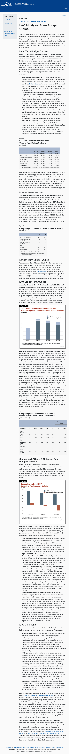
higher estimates (34, 84)
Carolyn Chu (8, 23)
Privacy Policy (50, 747)
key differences (41, 271)
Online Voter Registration (37, 747)
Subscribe (9, 747)
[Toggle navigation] (65, 9)
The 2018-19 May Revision (32, 21)
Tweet (64, 15)
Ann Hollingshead (9, 20)
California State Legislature (21, 747)
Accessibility (59, 747)
